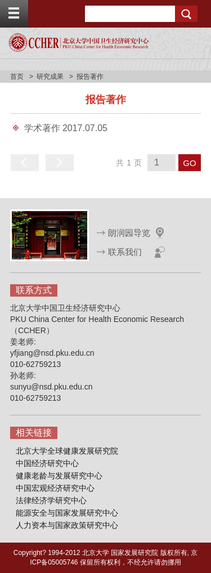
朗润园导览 (129, 233)
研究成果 (50, 76)
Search (186, 14)
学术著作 (42, 128)
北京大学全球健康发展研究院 (67, 450)
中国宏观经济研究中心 (55, 488)
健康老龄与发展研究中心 (59, 475)
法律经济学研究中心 (51, 500)
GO (189, 163)
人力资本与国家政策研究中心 (67, 525)
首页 (17, 76)
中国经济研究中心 (47, 463)
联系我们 (125, 252)
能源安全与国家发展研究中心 (67, 512)
